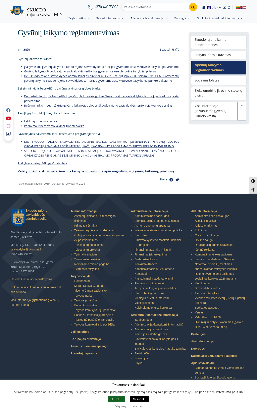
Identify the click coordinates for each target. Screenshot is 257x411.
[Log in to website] (229, 7)
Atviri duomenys (202, 341)
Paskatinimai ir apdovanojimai (154, 278)
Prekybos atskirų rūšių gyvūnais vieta (42, 163)
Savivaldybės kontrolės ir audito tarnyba (160, 348)
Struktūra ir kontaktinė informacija (218, 18)
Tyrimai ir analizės (85, 254)
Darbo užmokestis (146, 259)
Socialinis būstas (207, 80)
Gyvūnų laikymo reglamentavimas (209, 67)
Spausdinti (167, 49)
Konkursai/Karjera (146, 264)
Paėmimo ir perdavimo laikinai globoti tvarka (54, 126)
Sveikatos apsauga (207, 307)
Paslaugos (180, 18)
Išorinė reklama (204, 249)
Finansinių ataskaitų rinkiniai (153, 249)
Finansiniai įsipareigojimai (151, 254)
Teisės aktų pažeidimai (88, 244)
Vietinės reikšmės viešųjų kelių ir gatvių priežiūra (220, 300)
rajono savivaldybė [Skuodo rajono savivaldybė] (44, 12)
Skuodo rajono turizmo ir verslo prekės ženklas (219, 370)
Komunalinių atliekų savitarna (213, 254)
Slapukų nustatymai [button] (128, 406)
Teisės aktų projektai (87, 249)
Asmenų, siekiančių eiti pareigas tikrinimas (95, 218)
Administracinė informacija (147, 18)
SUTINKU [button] (116, 399)
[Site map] (214, 7)
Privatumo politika (229, 392)
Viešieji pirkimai (144, 302)
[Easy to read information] (209, 7)
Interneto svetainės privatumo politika (158, 230)
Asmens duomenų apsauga (89, 346)
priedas (151, 71)
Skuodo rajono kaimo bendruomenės (210, 42)
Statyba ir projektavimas (213, 55)
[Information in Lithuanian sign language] (204, 7)
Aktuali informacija (204, 211)
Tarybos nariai (83, 295)
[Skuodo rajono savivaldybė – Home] (17, 11)
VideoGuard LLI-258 (208, 317)
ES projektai (142, 244)
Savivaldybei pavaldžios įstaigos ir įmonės (156, 341)
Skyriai (139, 363)
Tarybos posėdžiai (85, 300)
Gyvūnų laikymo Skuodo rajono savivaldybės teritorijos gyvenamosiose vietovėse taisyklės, (84, 71)
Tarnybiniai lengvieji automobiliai (155, 288)
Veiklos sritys (80, 331)
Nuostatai (141, 273)
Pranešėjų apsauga (84, 353)
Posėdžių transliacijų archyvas (93, 314)
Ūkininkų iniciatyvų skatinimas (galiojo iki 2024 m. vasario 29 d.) (219, 324)
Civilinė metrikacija (207, 235)
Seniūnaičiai (142, 353)
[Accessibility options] (219, 7)
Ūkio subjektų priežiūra (149, 293)
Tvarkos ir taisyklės (86, 269)
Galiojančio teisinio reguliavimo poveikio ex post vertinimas (99, 238)
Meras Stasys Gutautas (89, 285)
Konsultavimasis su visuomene (154, 269)
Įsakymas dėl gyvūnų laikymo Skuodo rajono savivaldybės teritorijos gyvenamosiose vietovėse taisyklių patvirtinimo (101, 67)
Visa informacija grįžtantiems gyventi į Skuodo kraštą (210, 111)
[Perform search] (193, 7)
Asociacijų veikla (205, 220)
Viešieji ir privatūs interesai (152, 298)
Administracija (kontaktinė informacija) (159, 324)
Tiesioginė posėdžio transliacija (94, 319)
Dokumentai (82, 281)
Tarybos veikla (77, 18)
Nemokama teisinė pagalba (91, 264)
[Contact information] (224, 7)
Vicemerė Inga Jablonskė (90, 290)
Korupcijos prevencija (86, 339)
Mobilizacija (202, 283)
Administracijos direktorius (151, 329)
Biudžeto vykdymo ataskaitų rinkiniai (158, 240)
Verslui (199, 312)
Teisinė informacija (107, 18)
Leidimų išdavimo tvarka (40, 121)
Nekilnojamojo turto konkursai (153, 307)
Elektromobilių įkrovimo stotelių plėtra (218, 93)
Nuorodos (198, 348)
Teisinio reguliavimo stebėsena (94, 230)
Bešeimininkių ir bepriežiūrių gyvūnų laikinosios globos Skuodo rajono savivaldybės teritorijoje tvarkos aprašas (98, 105)
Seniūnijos (141, 358)
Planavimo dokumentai (149, 283)
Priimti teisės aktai (86, 225)
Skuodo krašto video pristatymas (31, 279)
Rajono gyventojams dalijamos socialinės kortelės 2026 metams (216, 276)
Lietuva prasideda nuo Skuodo (214, 259)
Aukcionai (201, 230)
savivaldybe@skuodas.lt (26, 249)
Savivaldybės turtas (207, 288)
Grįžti (26, 49)
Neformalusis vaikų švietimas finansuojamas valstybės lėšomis (216, 266)
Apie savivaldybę (203, 363)
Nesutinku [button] (139, 399)
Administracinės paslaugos (152, 216)
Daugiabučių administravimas (214, 244)
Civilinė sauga (204, 240)
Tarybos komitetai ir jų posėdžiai (94, 324)
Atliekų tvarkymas (206, 225)
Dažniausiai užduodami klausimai (214, 355)
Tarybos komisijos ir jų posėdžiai (95, 310)
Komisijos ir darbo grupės (151, 334)
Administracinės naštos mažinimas (157, 220)
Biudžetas (141, 235)
